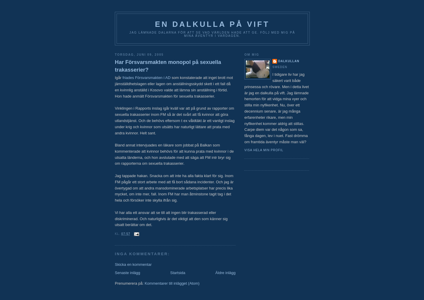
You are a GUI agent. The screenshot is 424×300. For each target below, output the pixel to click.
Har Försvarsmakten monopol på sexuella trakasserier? (168, 65)
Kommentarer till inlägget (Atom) (172, 283)
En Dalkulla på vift (212, 24)
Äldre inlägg (225, 273)
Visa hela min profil (263, 150)
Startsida (177, 273)
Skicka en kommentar (133, 264)
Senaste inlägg (127, 273)
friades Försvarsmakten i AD (146, 77)
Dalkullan (288, 61)
